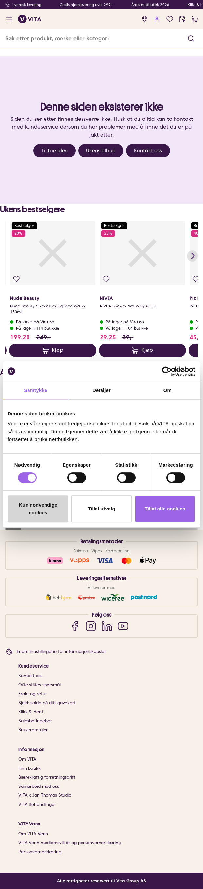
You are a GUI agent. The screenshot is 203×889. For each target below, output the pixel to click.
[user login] (157, 19)
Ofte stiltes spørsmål (39, 684)
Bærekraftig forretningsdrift (46, 777)
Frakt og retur (32, 693)
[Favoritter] (169, 19)
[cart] (195, 19)
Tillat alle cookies (165, 508)
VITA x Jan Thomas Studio (44, 795)
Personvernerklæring (39, 851)
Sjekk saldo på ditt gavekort (47, 702)
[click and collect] (182, 19)
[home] (29, 19)
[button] (190, 38)
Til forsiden (54, 151)
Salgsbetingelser (35, 720)
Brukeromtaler (33, 729)
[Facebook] (74, 626)
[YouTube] (123, 626)
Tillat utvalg (101, 508)
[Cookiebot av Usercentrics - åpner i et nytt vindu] (166, 371)
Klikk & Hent (30, 711)
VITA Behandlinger (37, 804)
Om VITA (27, 759)
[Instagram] (90, 626)
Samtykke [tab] (35, 390)
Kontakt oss (148, 151)
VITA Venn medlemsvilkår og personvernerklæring (69, 842)
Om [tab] (167, 390)
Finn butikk (29, 768)
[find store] (144, 19)
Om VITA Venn (33, 833)
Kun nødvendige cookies (38, 508)
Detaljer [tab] (101, 390)
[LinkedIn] (106, 626)
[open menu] (9, 19)
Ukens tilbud (101, 151)
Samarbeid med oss (38, 786)
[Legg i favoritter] (16, 279)
